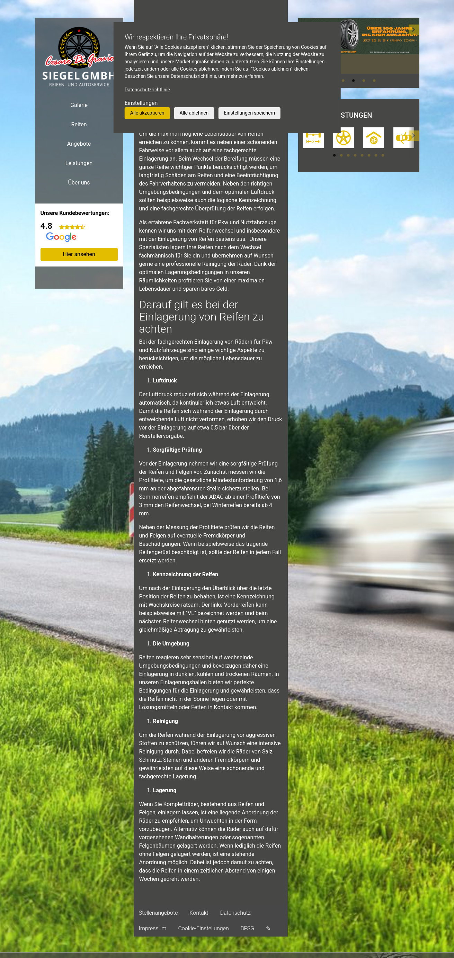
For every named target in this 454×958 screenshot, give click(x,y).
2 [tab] (353, 80)
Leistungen (78, 163)
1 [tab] (343, 80)
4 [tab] (374, 80)
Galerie (79, 105)
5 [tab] (362, 155)
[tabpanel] (359, 45)
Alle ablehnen (194, 113)
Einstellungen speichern (249, 113)
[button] (414, 52)
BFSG (247, 928)
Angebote (79, 144)
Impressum (153, 928)
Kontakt (198, 913)
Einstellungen (141, 103)
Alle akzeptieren (147, 113)
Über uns (79, 182)
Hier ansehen (79, 254)
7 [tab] (376, 155)
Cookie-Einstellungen (203, 928)
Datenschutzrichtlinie (147, 89)
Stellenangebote (158, 913)
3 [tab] (363, 80)
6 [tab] (369, 155)
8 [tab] (383, 155)
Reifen (79, 124)
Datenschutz (235, 913)
